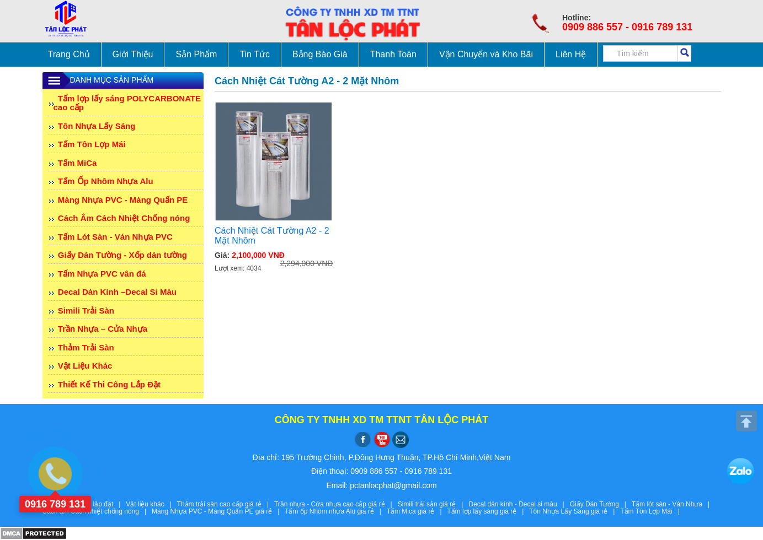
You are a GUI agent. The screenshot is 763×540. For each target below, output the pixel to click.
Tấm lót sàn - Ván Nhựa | (672, 504)
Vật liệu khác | (151, 504)
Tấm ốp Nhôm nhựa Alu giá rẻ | (336, 511)
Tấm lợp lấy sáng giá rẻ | (488, 511)
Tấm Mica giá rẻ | (417, 511)
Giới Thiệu (133, 54)
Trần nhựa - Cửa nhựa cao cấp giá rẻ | (336, 504)
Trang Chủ (69, 54)
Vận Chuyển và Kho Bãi (486, 54)
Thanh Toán (393, 54)
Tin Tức (254, 54)
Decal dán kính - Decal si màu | (518, 504)
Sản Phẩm (196, 54)
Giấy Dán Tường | (601, 504)
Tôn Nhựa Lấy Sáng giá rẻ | (574, 511)
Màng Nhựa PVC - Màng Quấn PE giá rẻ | (218, 511)
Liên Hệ (571, 54)
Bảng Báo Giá (320, 54)
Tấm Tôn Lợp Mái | (651, 511)
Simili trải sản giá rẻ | (433, 504)
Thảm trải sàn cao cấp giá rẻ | (225, 504)
